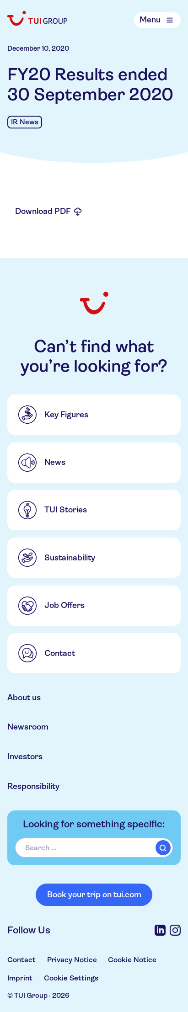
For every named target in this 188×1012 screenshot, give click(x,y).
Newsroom (27, 726)
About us (24, 697)
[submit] (163, 847)
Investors (25, 756)
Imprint (19, 978)
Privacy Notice (72, 959)
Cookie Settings (71, 978)
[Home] (37, 18)
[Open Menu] (157, 20)
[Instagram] (175, 930)
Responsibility (33, 786)
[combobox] (93, 848)
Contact (21, 959)
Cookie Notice (132, 959)
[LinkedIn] (160, 930)
